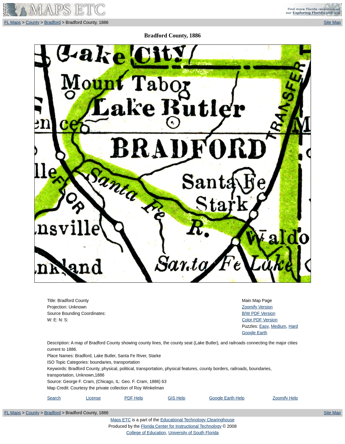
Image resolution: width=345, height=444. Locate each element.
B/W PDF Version (258, 313)
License (93, 398)
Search (54, 398)
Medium (278, 326)
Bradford (52, 22)
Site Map (332, 22)
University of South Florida (193, 432)
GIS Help (176, 398)
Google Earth (254, 332)
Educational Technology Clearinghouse (197, 419)
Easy (264, 326)
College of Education (146, 432)
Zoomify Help (285, 398)
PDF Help (134, 398)
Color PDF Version (260, 319)
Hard (293, 326)
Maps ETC (120, 419)
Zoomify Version (257, 306)
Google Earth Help (226, 398)
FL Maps (12, 22)
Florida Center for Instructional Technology (181, 426)
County (32, 22)
